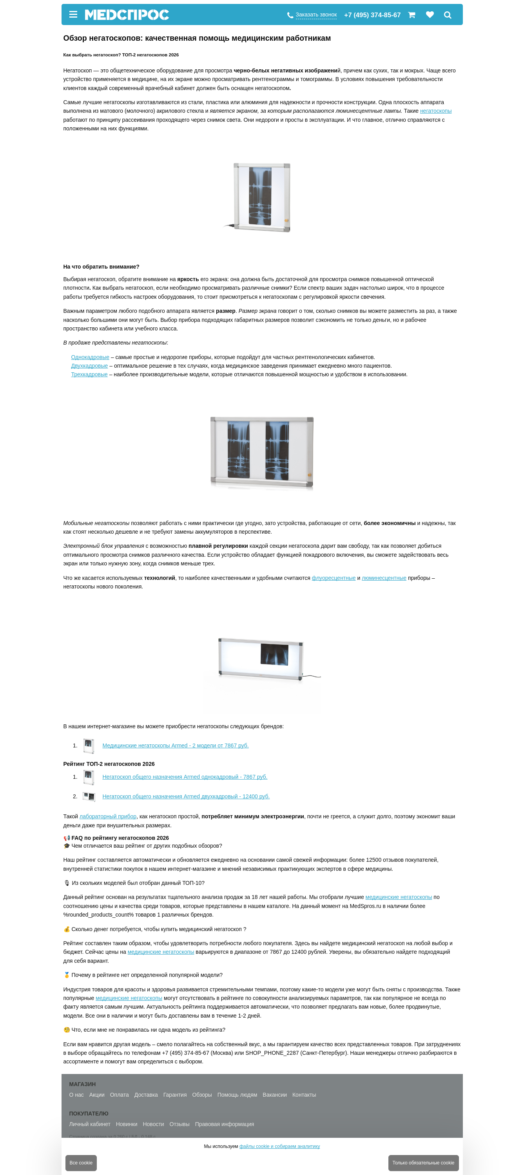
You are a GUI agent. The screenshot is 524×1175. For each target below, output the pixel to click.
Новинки (127, 1124)
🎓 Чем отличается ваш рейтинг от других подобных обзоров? (142, 846)
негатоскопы (436, 111)
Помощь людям (237, 1095)
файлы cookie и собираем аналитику (279, 1146)
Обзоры (202, 1095)
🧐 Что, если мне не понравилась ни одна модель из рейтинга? (144, 1030)
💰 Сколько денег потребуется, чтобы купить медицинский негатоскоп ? (155, 929)
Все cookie (81, 1163)
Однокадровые (90, 357)
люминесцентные (384, 578)
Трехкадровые (89, 374)
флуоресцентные (334, 578)
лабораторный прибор (108, 816)
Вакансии (275, 1095)
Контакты (304, 1095)
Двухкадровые (89, 366)
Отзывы (180, 1124)
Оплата (119, 1095)
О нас (76, 1095)
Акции (97, 1095)
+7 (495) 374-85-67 (372, 15)
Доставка (146, 1095)
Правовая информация (224, 1124)
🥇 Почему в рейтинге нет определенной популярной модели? (143, 975)
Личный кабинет (90, 1124)
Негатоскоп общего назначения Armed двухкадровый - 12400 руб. (174, 796)
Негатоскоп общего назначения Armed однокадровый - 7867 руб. (173, 777)
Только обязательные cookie (424, 1163)
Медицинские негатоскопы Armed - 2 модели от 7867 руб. (164, 745)
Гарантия (175, 1095)
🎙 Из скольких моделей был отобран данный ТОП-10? (134, 883)
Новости (153, 1124)
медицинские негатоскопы (399, 897)
